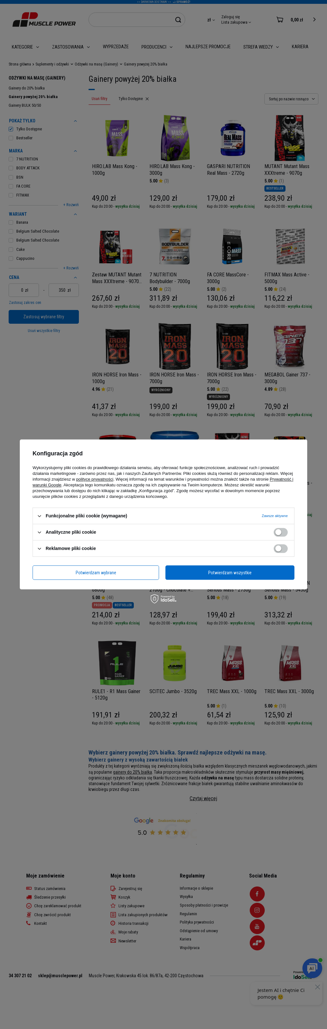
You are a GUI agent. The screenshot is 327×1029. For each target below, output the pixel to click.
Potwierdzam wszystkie (230, 572)
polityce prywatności (94, 479)
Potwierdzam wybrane (96, 572)
